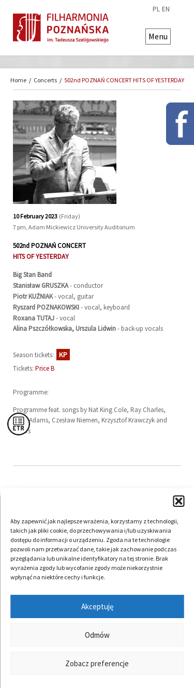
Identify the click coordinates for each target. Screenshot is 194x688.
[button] (178, 501)
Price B (44, 368)
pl (156, 9)
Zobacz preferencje (97, 663)
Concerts (45, 80)
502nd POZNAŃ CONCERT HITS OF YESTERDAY (124, 80)
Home (18, 80)
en (166, 9)
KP (63, 354)
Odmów (97, 635)
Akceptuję (97, 606)
